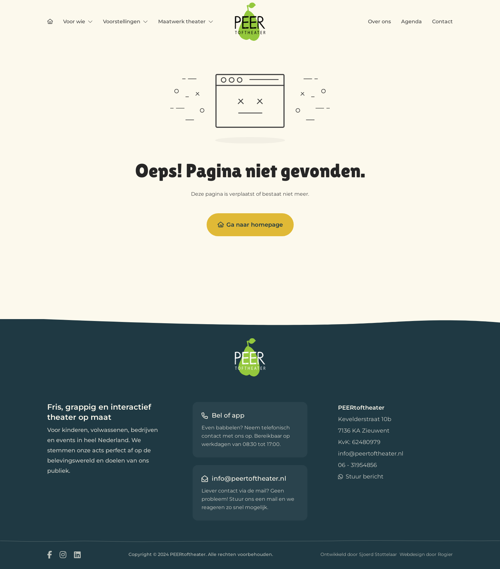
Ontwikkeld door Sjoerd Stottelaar (358, 554)
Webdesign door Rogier (426, 554)
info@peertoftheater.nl (370, 453)
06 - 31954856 (357, 465)
